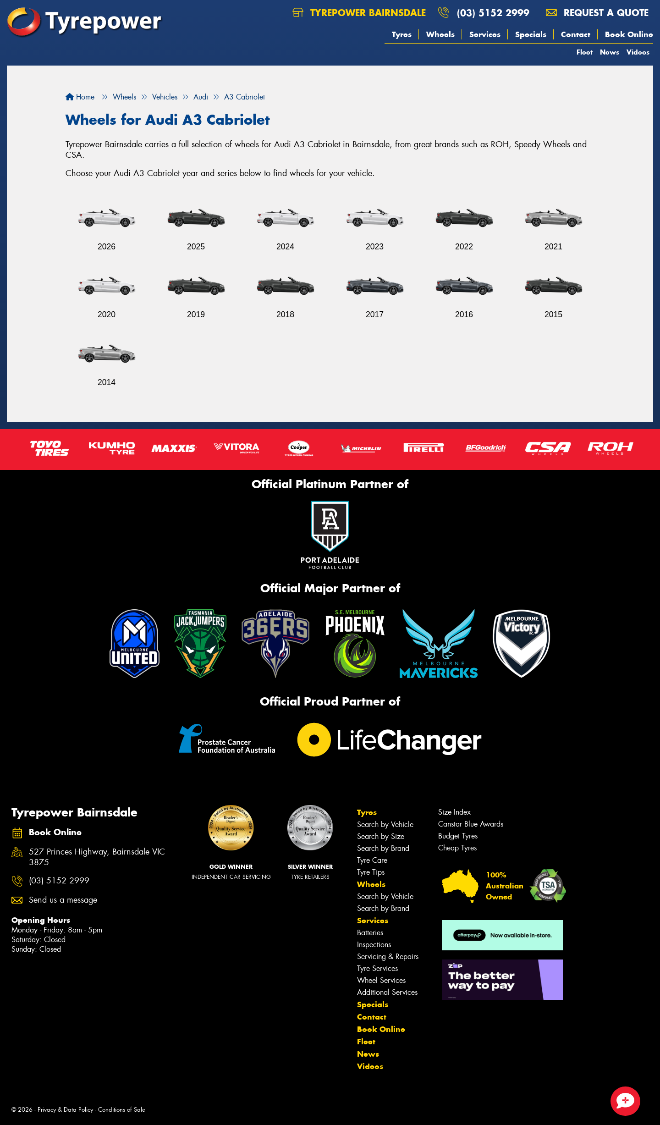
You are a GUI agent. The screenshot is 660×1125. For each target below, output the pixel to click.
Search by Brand (383, 848)
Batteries (370, 933)
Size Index (454, 812)
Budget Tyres (458, 836)
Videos (638, 52)
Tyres (402, 34)
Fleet (585, 52)
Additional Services (387, 992)
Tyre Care (372, 860)
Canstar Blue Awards (470, 824)
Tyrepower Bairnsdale (359, 12)
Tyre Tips (371, 872)
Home (80, 97)
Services (484, 34)
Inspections (374, 944)
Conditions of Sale (121, 1110)
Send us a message (63, 900)
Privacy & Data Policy (65, 1110)
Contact (575, 34)
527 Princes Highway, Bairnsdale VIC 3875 (97, 857)
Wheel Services (381, 980)
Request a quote (597, 12)
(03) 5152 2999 (493, 12)
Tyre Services (377, 968)
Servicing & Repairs (387, 956)
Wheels (440, 34)
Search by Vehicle (385, 824)
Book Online (629, 34)
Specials (530, 34)
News (609, 52)
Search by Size (380, 836)
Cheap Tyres (457, 848)
